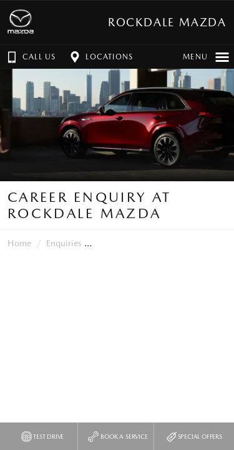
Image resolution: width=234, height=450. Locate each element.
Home (19, 243)
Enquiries (64, 243)
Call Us (30, 56)
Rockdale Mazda (167, 22)
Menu (206, 56)
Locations (100, 56)
